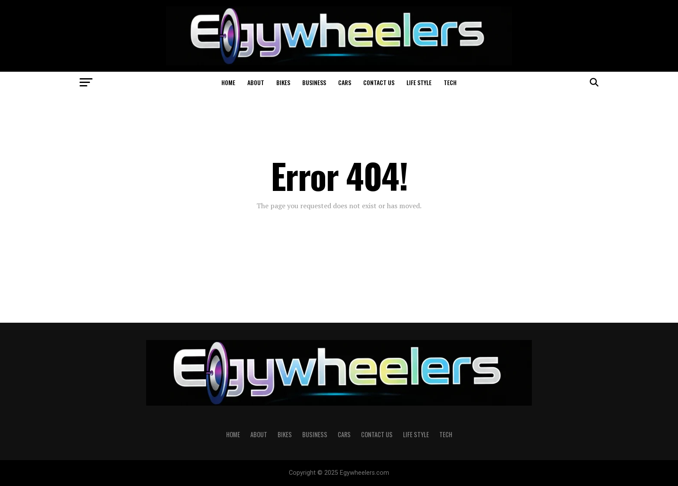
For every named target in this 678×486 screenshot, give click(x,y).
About (255, 82)
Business (314, 82)
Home (228, 82)
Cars (344, 82)
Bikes (283, 82)
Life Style (419, 82)
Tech (450, 82)
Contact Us (378, 82)
